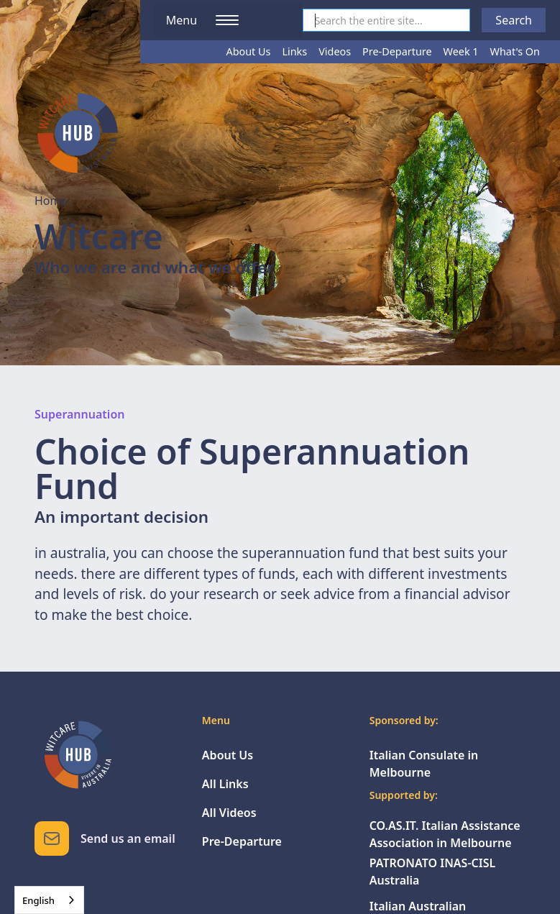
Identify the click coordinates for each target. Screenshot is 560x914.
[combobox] (49, 900)
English (38, 900)
